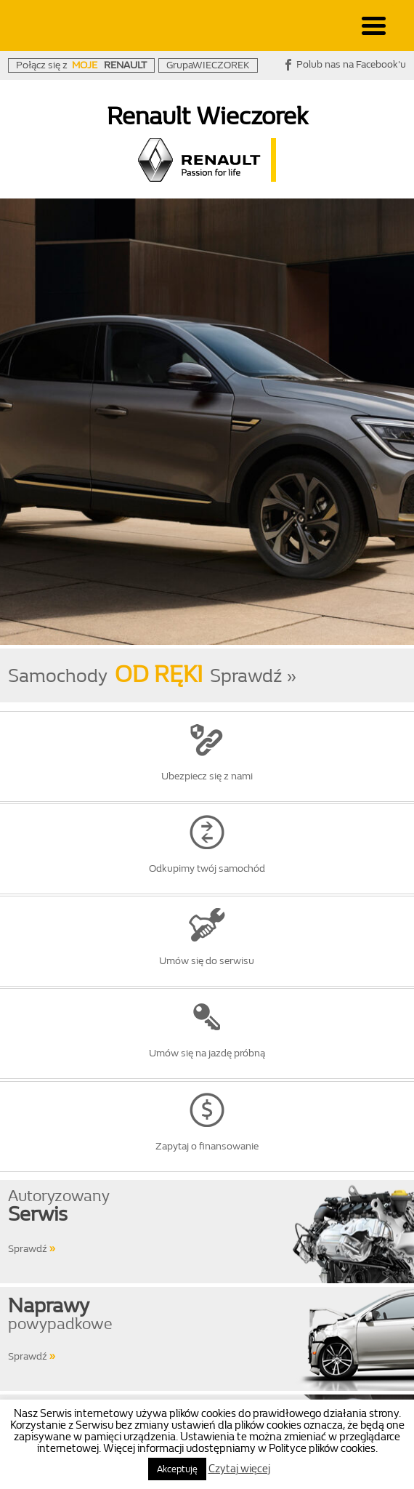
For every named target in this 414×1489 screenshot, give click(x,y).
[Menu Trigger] (374, 24)
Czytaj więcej (239, 1468)
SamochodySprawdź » (152, 676)
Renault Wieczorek (207, 116)
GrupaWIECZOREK (208, 65)
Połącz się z (81, 65)
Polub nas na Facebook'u (351, 64)
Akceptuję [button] (177, 1469)
